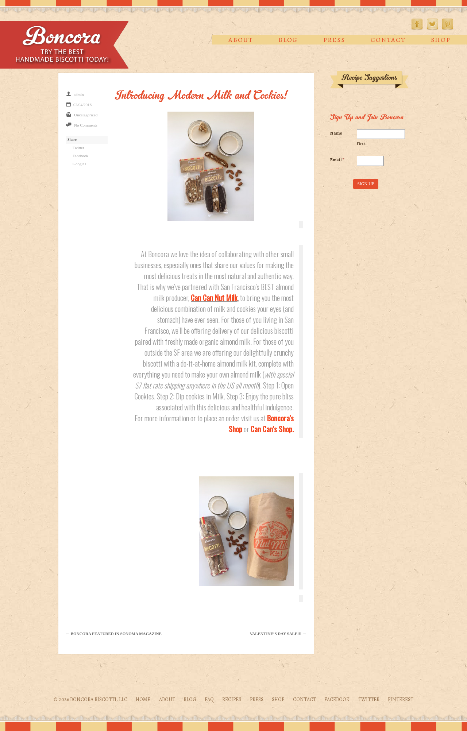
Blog (288, 39)
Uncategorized (85, 115)
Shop (441, 39)
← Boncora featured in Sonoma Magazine (114, 633)
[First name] (381, 134)
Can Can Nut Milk (214, 297)
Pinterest (448, 24)
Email (337, 160)
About (240, 39)
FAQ (209, 699)
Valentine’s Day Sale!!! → (278, 633)
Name (336, 133)
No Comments (85, 125)
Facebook (417, 24)
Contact (388, 39)
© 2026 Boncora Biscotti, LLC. (91, 699)
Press (334, 39)
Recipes (231, 699)
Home (143, 699)
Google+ (80, 164)
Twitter (432, 24)
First (361, 143)
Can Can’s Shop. (272, 428)
